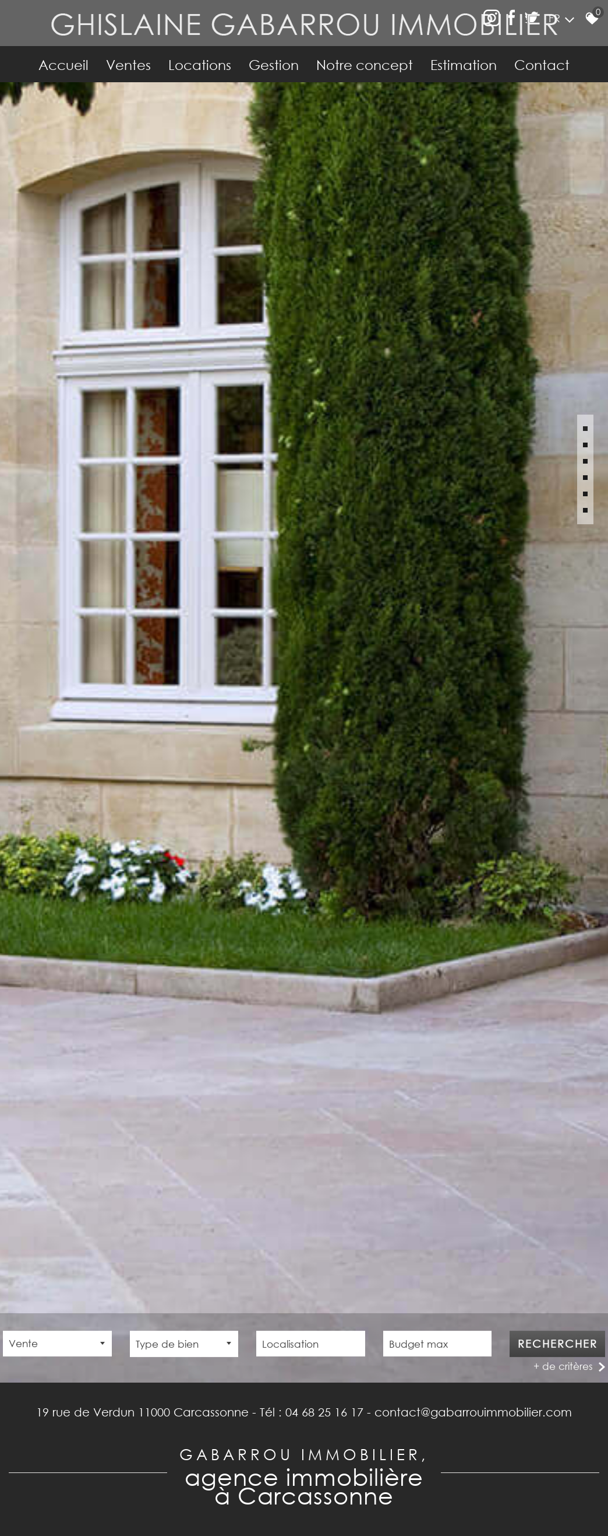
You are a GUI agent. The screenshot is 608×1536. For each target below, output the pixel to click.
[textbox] (184, 1345)
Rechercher (558, 1345)
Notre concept (364, 65)
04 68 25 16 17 (324, 1412)
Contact (542, 65)
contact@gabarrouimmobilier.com (473, 1412)
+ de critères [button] (563, 1368)
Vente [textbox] (23, 1345)
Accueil (63, 65)
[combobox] (57, 1345)
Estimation (463, 65)
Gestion (274, 65)
